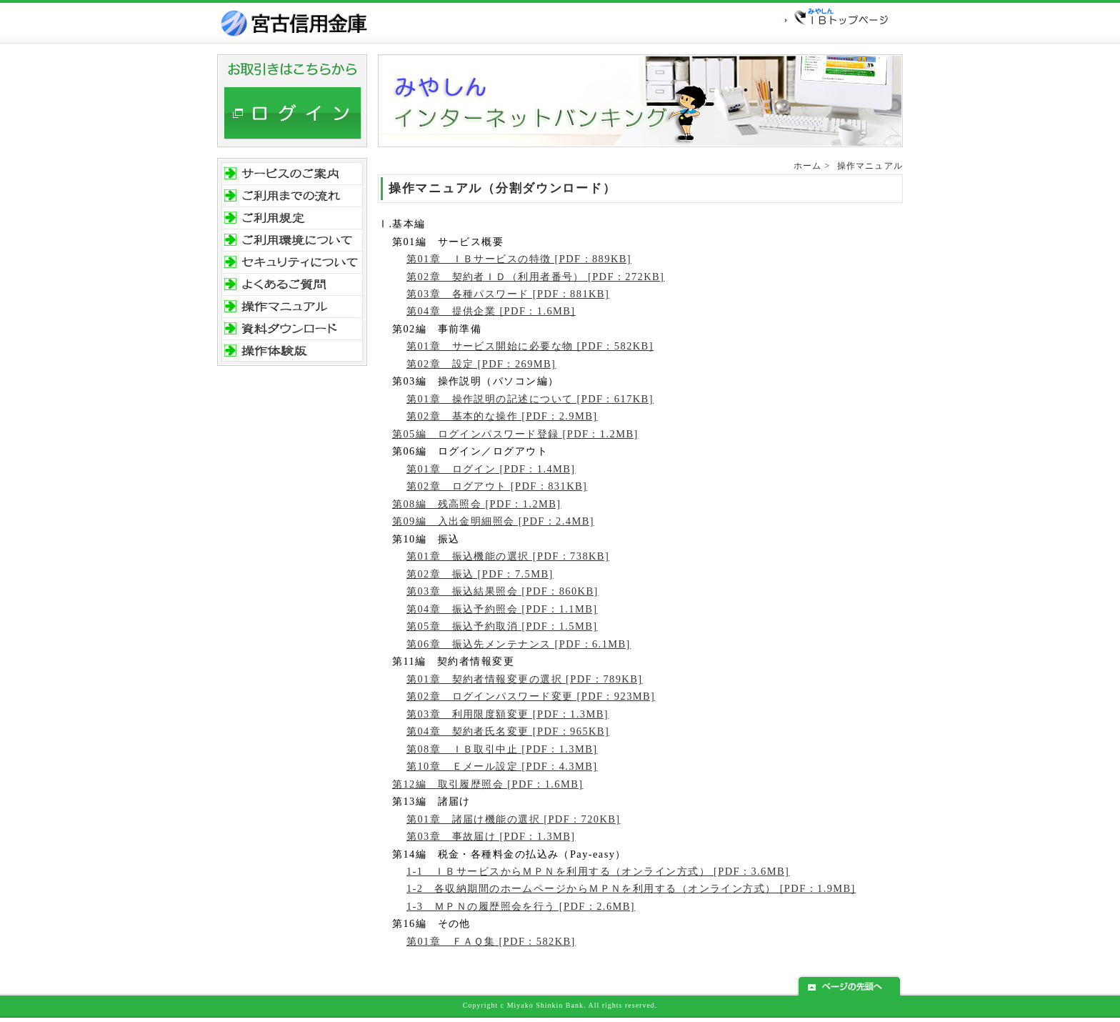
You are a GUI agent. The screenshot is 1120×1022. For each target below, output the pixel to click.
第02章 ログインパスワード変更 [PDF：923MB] (530, 696)
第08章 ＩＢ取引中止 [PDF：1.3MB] (501, 749)
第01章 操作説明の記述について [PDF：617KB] (530, 399)
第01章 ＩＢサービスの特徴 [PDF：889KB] (518, 258)
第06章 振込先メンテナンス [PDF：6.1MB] (518, 644)
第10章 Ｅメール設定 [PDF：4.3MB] (501, 766)
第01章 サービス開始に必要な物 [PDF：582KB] (530, 346)
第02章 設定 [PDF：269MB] (481, 363)
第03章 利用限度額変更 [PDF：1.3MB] (507, 714)
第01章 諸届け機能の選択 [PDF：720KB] (513, 819)
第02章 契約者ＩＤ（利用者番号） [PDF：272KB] (535, 276)
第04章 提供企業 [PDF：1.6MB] (491, 311)
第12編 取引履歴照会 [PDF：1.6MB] (487, 784)
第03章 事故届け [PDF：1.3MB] (491, 836)
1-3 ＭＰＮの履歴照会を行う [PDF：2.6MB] (520, 906)
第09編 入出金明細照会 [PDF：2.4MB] (493, 521)
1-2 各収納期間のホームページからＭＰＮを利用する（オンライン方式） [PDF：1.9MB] (631, 888)
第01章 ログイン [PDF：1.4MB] (491, 469)
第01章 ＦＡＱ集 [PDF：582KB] (491, 941)
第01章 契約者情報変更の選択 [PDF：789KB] (524, 679)
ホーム (808, 166)
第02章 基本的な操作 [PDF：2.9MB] (501, 416)
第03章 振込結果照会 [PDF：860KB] (502, 591)
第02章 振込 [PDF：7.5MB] (480, 574)
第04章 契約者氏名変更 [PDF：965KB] (507, 731)
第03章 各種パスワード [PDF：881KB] (507, 293)
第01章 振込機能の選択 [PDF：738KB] (507, 556)
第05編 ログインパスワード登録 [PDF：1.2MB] (515, 434)
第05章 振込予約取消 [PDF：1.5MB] (501, 626)
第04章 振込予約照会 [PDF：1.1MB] (501, 609)
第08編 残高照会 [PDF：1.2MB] (476, 504)
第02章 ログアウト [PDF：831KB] (496, 486)
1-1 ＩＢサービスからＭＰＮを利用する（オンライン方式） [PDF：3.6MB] (597, 871)
